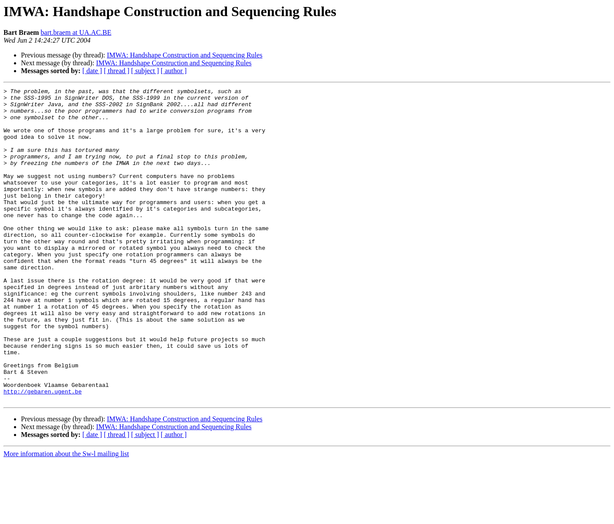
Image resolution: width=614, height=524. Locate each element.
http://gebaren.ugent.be (42, 453)
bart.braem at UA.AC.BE (76, 32)
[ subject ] (145, 70)
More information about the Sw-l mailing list (66, 516)
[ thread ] (116, 70)
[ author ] (174, 70)
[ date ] (92, 70)
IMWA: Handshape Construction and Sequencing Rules (184, 55)
